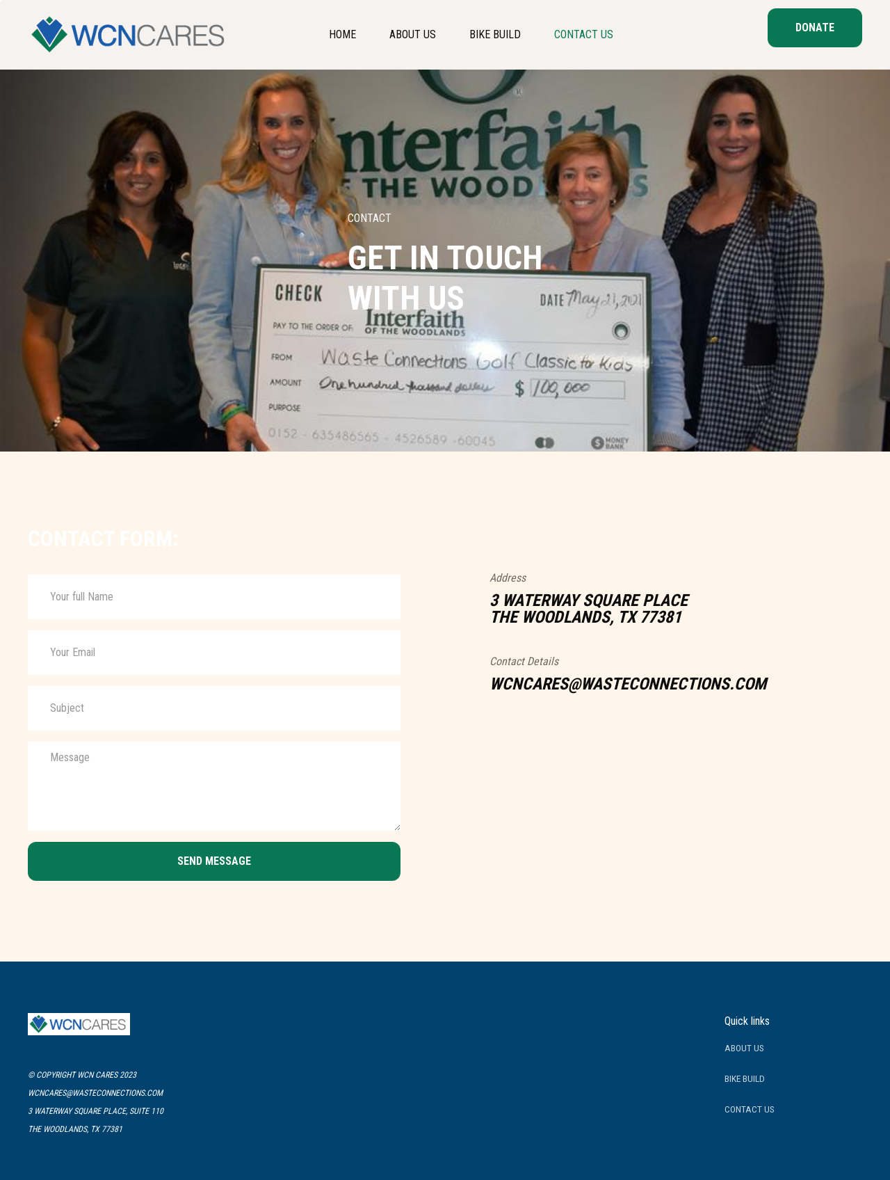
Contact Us (583, 34)
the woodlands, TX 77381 (75, 1129)
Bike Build (495, 34)
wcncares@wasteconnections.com (628, 684)
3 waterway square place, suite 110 (95, 1111)
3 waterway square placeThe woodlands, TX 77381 (589, 608)
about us (412, 34)
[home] (130, 35)
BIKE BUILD (745, 1078)
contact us (750, 1109)
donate (814, 27)
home (342, 34)
